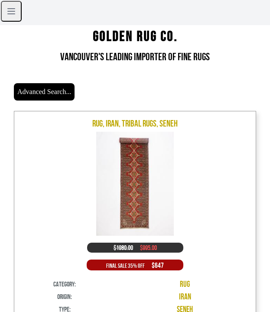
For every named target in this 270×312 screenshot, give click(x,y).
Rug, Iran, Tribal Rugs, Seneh (135, 123)
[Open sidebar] (11, 11)
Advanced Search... (44, 91)
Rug (185, 284)
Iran (185, 296)
